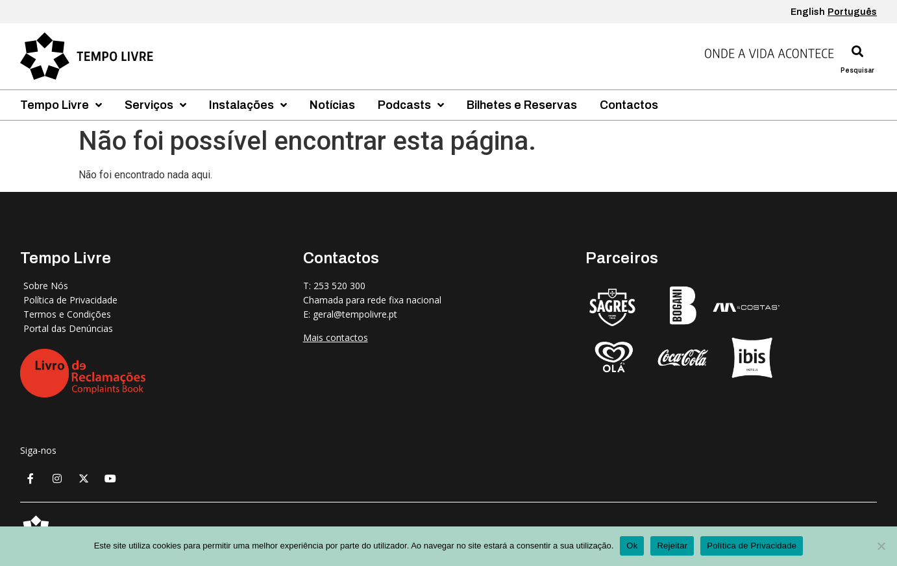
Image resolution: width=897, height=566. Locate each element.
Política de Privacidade (751, 545)
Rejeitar (672, 545)
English (808, 12)
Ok (631, 545)
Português (852, 12)
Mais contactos (335, 337)
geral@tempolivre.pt (355, 314)
